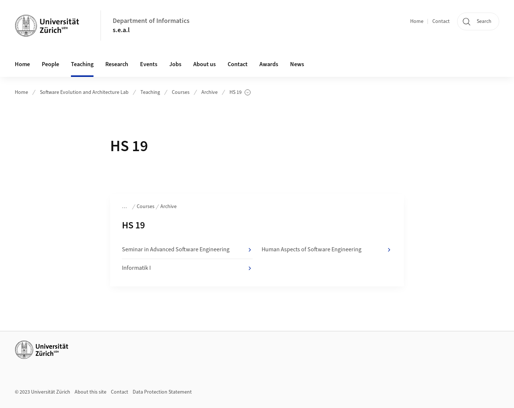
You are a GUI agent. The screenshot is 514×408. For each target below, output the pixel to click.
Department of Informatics (151, 21)
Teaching (150, 92)
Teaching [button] (82, 64)
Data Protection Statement (162, 392)
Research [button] (116, 64)
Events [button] (148, 64)
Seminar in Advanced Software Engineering (187, 250)
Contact (441, 21)
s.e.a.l (121, 30)
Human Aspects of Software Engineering (327, 250)
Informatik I (187, 268)
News (297, 64)
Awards (268, 64)
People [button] (50, 64)
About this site (90, 392)
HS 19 (240, 92)
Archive (209, 92)
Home (416, 21)
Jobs (175, 64)
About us (204, 64)
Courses (181, 92)
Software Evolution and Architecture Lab (84, 92)
